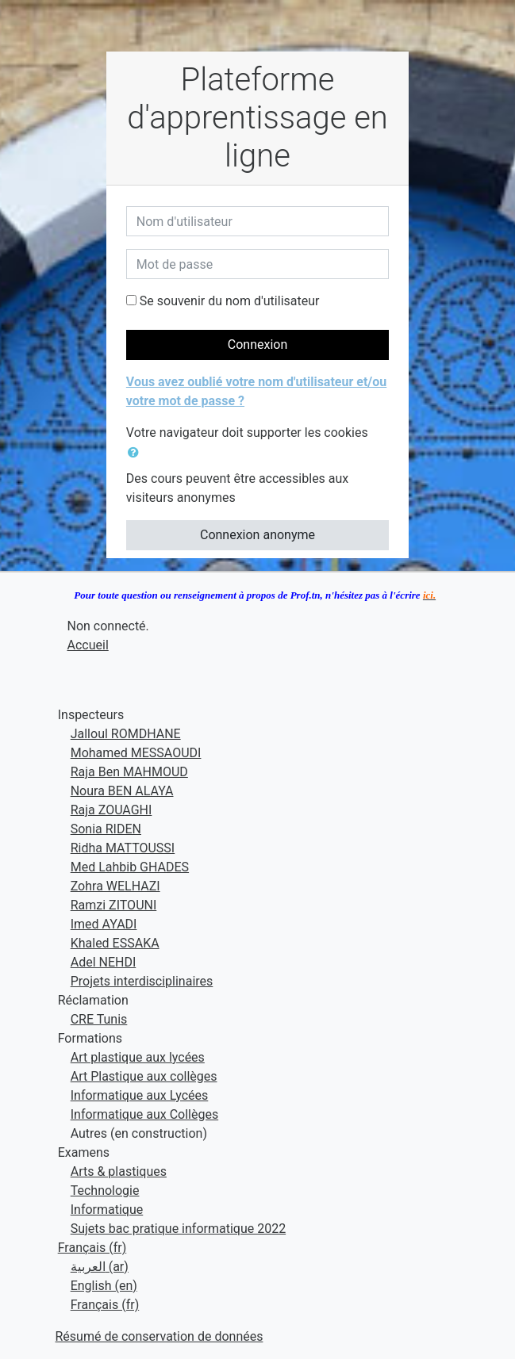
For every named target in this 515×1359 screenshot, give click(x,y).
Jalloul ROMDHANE (126, 733)
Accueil (88, 645)
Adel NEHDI (103, 962)
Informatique (107, 1209)
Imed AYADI (104, 924)
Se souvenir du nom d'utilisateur (230, 300)
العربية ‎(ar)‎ (100, 1266)
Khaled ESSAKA (115, 943)
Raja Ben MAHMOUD (129, 771)
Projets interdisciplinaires (142, 981)
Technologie (105, 1190)
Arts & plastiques (119, 1171)
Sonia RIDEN (106, 828)
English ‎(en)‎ (104, 1285)
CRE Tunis (99, 1019)
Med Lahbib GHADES (130, 867)
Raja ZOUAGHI (111, 809)
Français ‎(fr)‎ (92, 1247)
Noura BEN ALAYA (122, 790)
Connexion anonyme (257, 534)
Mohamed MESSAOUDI (136, 752)
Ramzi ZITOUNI (114, 905)
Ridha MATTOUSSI (123, 848)
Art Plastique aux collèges (144, 1076)
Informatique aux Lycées (140, 1095)
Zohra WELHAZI (115, 886)
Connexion (257, 344)
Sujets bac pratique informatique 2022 (178, 1228)
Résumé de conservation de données (159, 1336)
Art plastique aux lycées (138, 1057)
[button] (136, 452)
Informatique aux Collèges (144, 1114)
